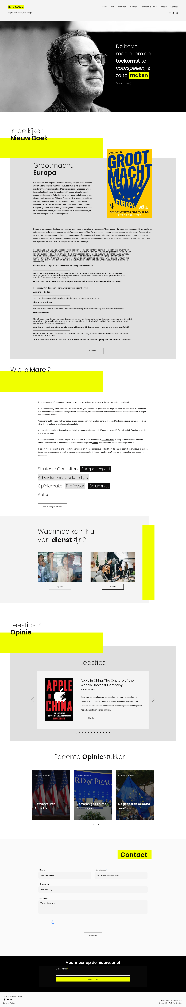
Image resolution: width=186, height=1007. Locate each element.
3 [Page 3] (98, 824)
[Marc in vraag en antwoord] (52, 506)
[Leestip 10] (76, 732)
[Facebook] (170, 13)
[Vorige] (32, 699)
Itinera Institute (108, 439)
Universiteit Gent (128, 430)
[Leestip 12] (82, 732)
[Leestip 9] (91, 732)
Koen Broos (177, 1000)
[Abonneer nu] (93, 979)
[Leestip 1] (94, 732)
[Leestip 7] (85, 732)
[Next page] (104, 824)
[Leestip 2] (97, 732)
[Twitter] (173, 13)
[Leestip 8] (88, 732)
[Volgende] (153, 699)
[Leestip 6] (109, 732)
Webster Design (175, 1003)
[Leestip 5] (106, 732)
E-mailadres (101, 870)
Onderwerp (44, 884)
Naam (42, 870)
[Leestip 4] (103, 732)
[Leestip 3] (100, 732)
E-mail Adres (61, 969)
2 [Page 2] (93, 824)
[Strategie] (113, 587)
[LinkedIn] (177, 13)
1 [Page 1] (87, 824)
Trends (95, 443)
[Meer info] (92, 351)
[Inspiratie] (60, 587)
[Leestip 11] (79, 732)
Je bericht (44, 898)
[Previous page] (82, 824)
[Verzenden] (93, 935)
